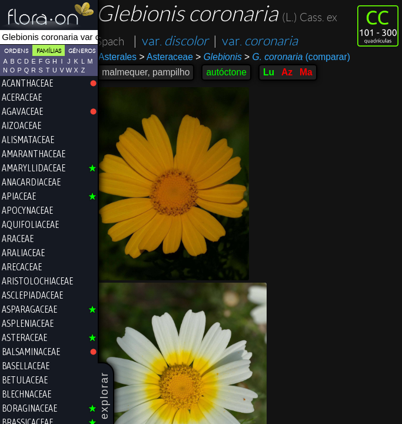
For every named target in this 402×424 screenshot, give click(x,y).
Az (292, 72)
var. (180, 41)
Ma (311, 72)
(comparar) (303, 57)
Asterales (123, 57)
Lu (274, 72)
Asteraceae (171, 57)
